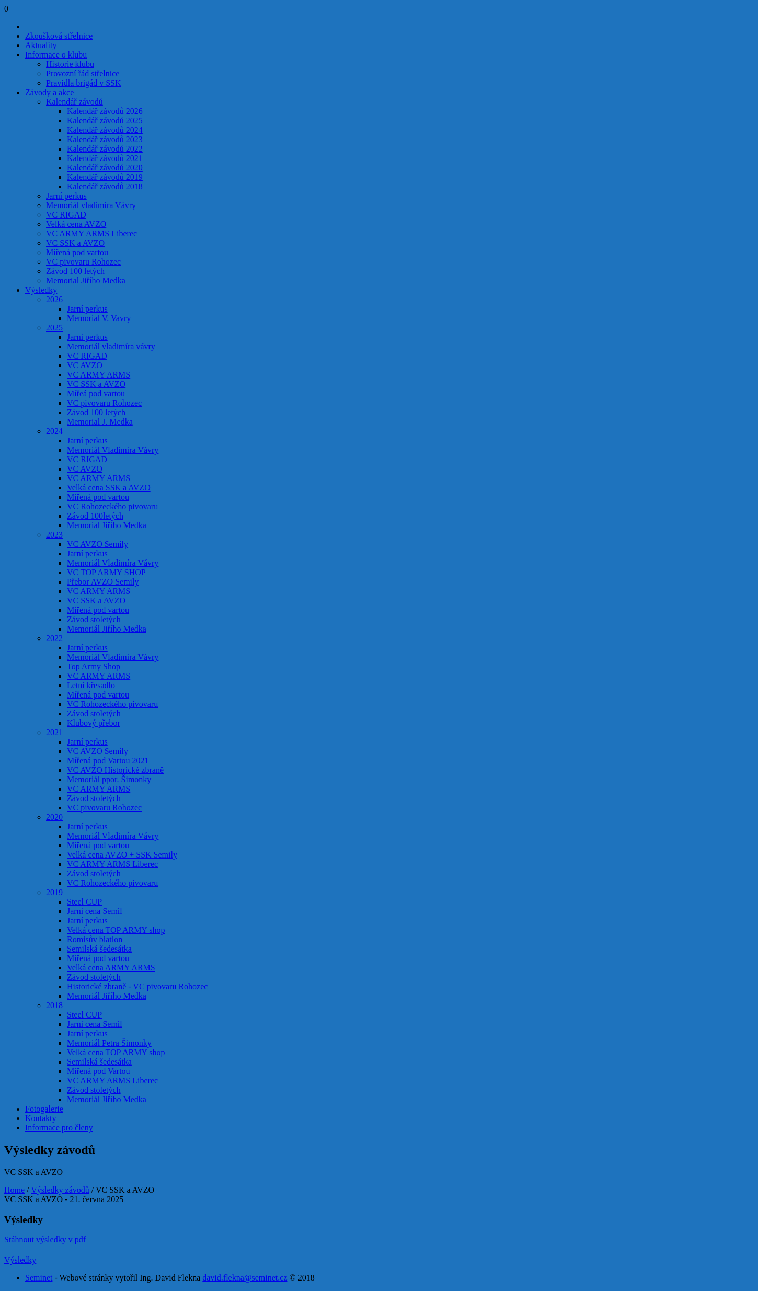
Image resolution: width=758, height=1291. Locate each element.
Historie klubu (70, 64)
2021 (54, 732)
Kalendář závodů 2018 (105, 186)
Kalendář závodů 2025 (105, 120)
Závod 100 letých (75, 271)
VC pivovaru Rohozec (83, 261)
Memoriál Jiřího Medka (106, 628)
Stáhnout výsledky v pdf (45, 1239)
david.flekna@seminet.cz (244, 1277)
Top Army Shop (93, 666)
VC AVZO (84, 365)
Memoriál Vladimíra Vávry (112, 449)
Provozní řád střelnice (82, 73)
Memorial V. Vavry (99, 318)
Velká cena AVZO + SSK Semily (122, 854)
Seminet (38, 1277)
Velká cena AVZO (76, 224)
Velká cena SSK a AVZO (109, 487)
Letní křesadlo (91, 685)
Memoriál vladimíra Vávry (91, 205)
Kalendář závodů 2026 (105, 111)
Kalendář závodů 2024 (105, 129)
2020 (54, 817)
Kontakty (40, 1118)
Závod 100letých (95, 515)
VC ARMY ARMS (98, 374)
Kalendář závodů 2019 (105, 177)
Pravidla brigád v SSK (83, 82)
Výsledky (41, 289)
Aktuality (40, 45)
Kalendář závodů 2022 (105, 148)
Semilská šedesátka (99, 948)
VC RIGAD (66, 214)
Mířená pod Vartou (98, 1071)
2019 (54, 892)
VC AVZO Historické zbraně (115, 770)
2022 (54, 638)
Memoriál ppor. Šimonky (109, 779)
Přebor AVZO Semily (103, 581)
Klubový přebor (93, 722)
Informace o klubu (56, 54)
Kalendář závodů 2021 (105, 158)
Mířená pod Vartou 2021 (108, 760)
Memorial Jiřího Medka (85, 280)
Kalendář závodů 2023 (105, 139)
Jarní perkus (66, 195)
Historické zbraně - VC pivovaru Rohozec (137, 986)
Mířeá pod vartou (96, 393)
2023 (54, 534)
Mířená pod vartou (77, 252)
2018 (54, 1005)
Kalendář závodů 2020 (105, 167)
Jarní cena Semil (94, 911)
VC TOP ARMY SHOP (106, 572)
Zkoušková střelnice (59, 35)
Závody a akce (49, 92)
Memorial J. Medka (100, 421)
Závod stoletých (94, 619)
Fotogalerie (44, 1108)
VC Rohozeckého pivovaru (112, 506)
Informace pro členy (59, 1127)
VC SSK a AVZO (75, 242)
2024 (54, 431)
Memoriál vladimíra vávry (111, 346)
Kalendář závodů (74, 101)
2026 (54, 299)
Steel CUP (84, 901)
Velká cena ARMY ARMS (111, 967)
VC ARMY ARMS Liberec (91, 233)
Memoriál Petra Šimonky (109, 1042)
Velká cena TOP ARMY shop (116, 930)
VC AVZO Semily (97, 544)
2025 (54, 327)
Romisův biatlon (94, 939)
